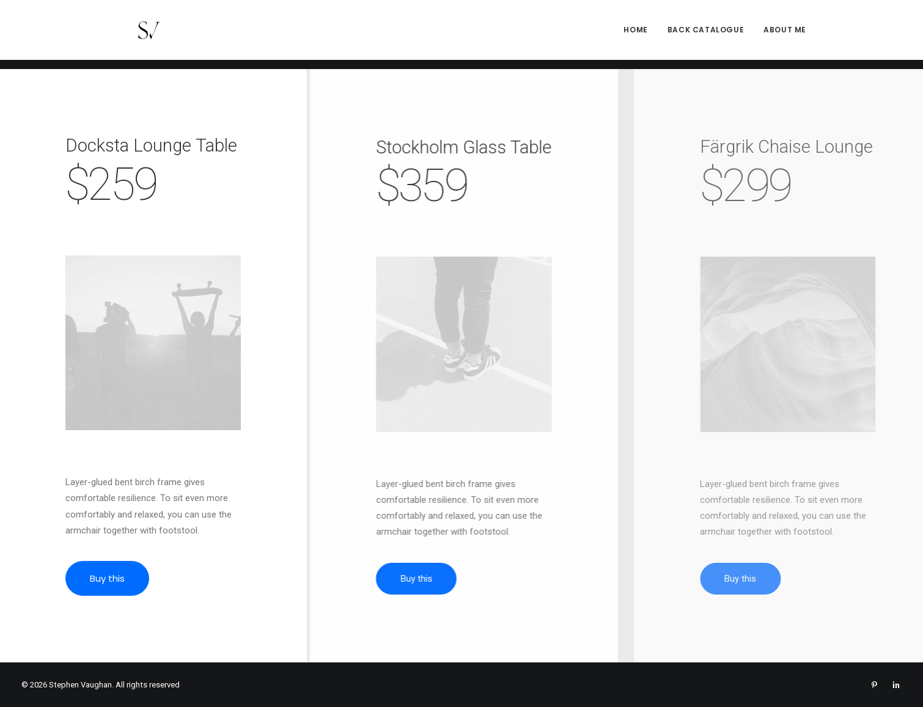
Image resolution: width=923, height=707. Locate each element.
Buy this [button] (110, 578)
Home (635, 34)
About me (784, 34)
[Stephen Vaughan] (136, 34)
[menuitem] (639, 35)
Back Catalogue (705, 34)
